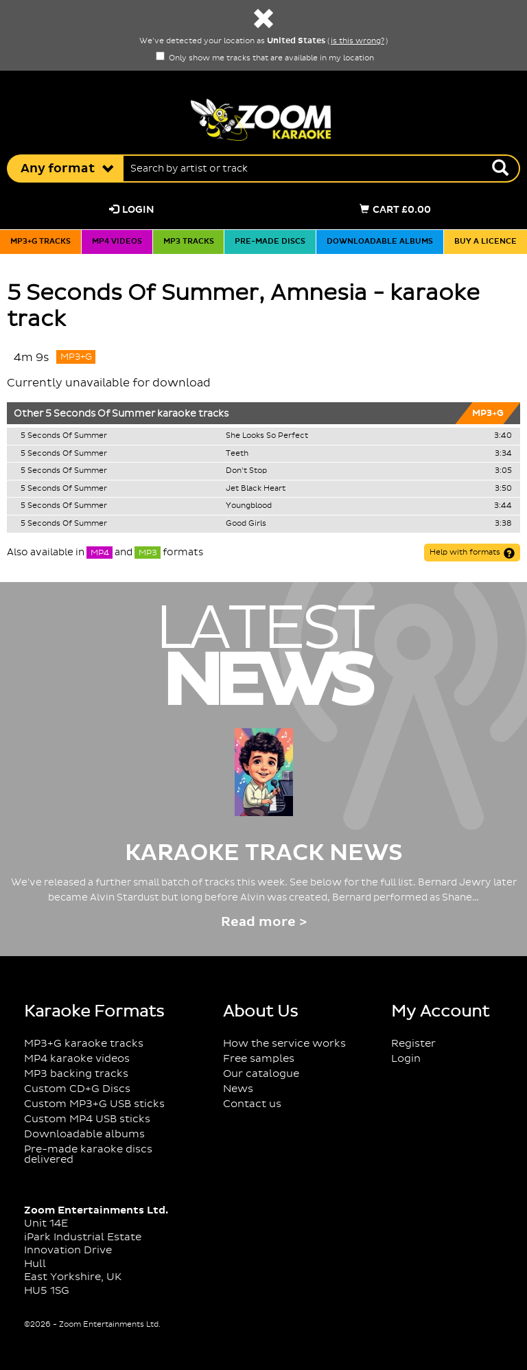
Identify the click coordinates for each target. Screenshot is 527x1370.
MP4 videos (117, 241)
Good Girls (246, 524)
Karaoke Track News (264, 853)
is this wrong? (357, 41)
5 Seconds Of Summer (100, 414)
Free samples (258, 1058)
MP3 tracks (188, 241)
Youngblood (249, 506)
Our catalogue (261, 1073)
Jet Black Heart (255, 489)
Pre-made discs (270, 241)
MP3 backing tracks (76, 1073)
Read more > (264, 922)
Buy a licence (485, 241)
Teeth (237, 453)
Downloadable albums (380, 241)
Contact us (252, 1104)
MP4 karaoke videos (77, 1058)
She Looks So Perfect (267, 436)
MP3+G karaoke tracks (83, 1043)
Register (413, 1043)
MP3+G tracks (40, 241)
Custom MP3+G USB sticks (94, 1104)
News (238, 1088)
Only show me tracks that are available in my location (265, 58)
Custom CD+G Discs (77, 1088)
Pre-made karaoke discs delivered (88, 1154)
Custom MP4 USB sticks (87, 1119)
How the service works (284, 1043)
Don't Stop (246, 471)
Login (131, 210)
